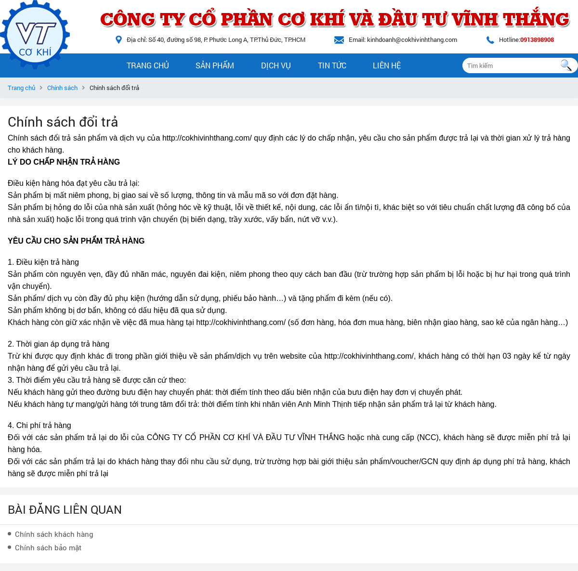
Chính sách (62, 87)
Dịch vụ (276, 65)
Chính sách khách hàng (54, 534)
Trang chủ (148, 65)
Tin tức (332, 65)
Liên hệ (387, 65)
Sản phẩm (215, 65)
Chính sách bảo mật (48, 547)
